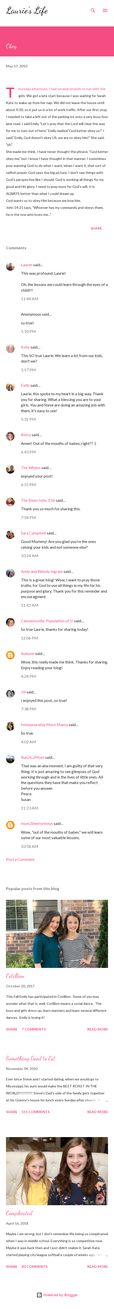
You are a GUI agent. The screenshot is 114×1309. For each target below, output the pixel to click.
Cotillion (15, 975)
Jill (23, 691)
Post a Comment (20, 859)
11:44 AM (29, 298)
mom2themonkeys (37, 823)
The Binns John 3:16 (38, 500)
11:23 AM (29, 807)
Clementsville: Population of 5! (47, 620)
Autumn (27, 653)
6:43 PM (28, 451)
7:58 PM (28, 517)
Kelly (25, 347)
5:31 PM (28, 419)
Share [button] (96, 228)
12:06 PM (29, 638)
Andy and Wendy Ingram (42, 571)
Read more (97, 1029)
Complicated (19, 1213)
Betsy (26, 434)
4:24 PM (28, 676)
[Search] (93, 9)
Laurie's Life (27, 10)
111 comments (36, 1112)
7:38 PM (28, 708)
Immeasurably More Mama (44, 724)
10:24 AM (29, 555)
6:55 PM (28, 484)
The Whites (31, 467)
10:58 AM (29, 846)
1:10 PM (28, 331)
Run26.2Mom (32, 757)
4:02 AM (28, 741)
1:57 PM (28, 369)
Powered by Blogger (57, 1295)
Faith (25, 385)
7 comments (34, 1029)
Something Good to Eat (30, 1058)
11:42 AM (29, 605)
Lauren (26, 264)
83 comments (35, 1266)
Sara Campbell (33, 532)
